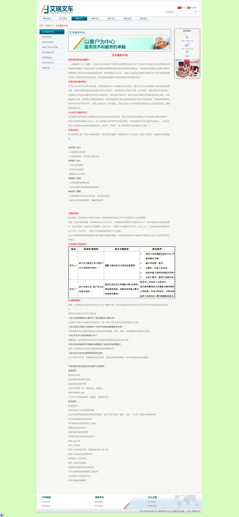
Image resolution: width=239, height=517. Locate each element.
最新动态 (128, 18)
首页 (41, 25)
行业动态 (99, 506)
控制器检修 (47, 57)
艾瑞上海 (152, 506)
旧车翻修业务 (48, 52)
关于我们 (63, 18)
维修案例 (46, 506)
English (194, 7)
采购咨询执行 (48, 42)
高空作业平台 (48, 63)
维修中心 (79, 18)
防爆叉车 (46, 68)
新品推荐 (99, 502)
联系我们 (144, 18)
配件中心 (112, 18)
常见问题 (46, 502)
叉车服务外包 (62, 25)
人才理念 (152, 502)
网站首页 (47, 18)
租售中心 (95, 18)
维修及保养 (47, 37)
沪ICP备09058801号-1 (149, 511)
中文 (184, 7)
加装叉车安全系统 (50, 47)
